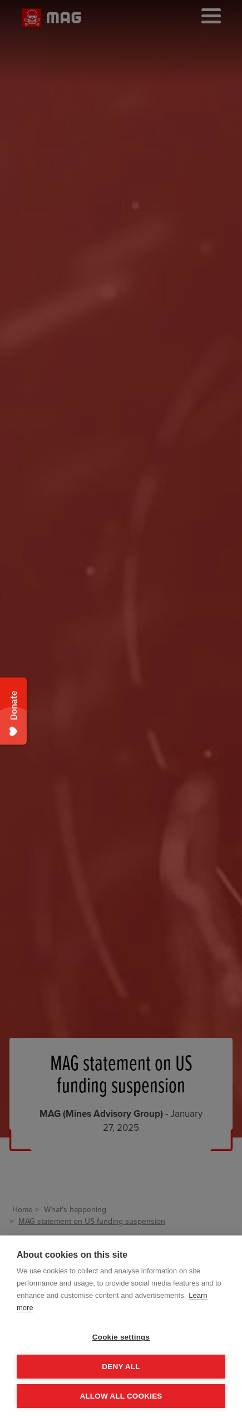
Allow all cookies (121, 1396)
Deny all (121, 1366)
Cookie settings (121, 1337)
